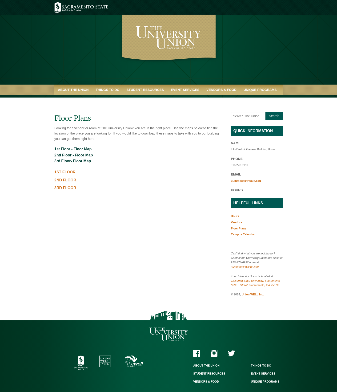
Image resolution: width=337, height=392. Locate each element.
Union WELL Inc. (253, 294)
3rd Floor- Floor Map (72, 161)
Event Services (185, 90)
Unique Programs (260, 90)
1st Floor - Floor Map (73, 149)
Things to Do (108, 90)
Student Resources (145, 90)
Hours (235, 216)
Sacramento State (81, 7)
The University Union (168, 334)
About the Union (73, 90)
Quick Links (68, 100)
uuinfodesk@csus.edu (246, 181)
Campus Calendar (243, 234)
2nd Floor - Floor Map (73, 155)
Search (274, 116)
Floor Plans (238, 228)
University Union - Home (168, 44)
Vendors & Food (221, 90)
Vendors (236, 222)
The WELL (134, 361)
